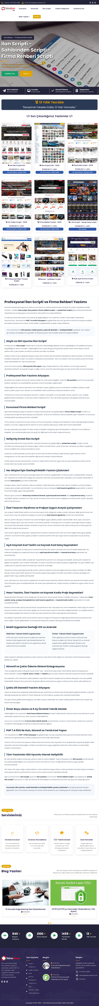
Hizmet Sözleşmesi (32, 978)
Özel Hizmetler (86, 840)
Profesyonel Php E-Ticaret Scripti (16, 282)
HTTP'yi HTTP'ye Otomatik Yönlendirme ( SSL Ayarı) (73, 910)
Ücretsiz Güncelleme (37, 840)
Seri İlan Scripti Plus (16, 169)
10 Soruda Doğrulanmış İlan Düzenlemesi (25, 909)
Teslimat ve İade (33, 985)
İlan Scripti (47, 9)
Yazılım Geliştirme (62, 9)
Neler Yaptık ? (24, 17)
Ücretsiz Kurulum (12, 840)
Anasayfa (22, 9)
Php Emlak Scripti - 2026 (82, 169)
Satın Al (26, 74)
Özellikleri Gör (10, 74)
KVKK (30, 973)
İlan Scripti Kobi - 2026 (49, 169)
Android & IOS (78, 9)
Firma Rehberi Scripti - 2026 (49, 226)
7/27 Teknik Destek (62, 840)
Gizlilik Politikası (33, 970)
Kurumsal (34, 9)
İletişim (37, 17)
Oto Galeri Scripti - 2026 (16, 226)
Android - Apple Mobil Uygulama (34, 991)
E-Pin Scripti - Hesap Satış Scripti (82, 226)
